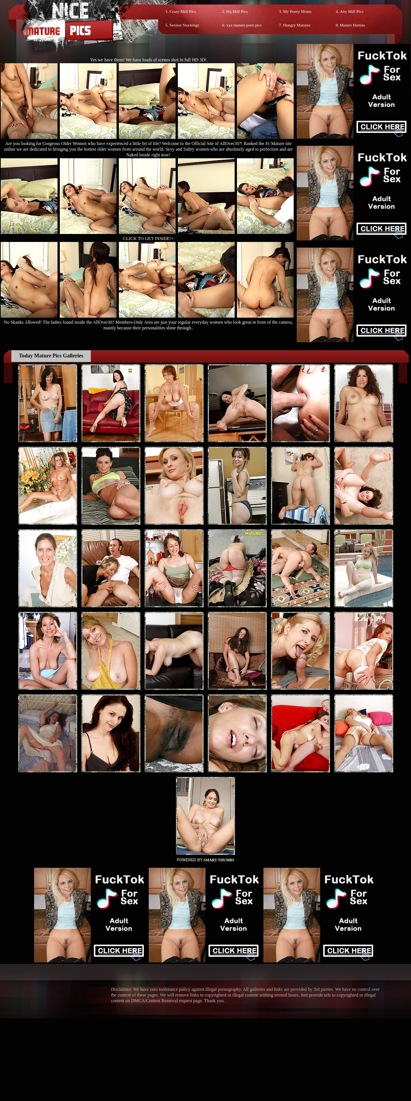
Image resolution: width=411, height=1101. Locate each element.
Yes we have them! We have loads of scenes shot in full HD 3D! (148, 59)
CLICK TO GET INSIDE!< (148, 238)
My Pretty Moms (297, 11)
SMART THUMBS (219, 860)
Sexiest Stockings (184, 25)
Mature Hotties (352, 25)
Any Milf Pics (351, 11)
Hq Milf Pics (237, 11)
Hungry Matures (296, 25)
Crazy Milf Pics (183, 11)
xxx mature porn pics (244, 25)
